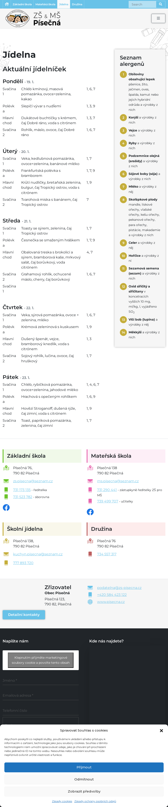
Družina (77, 4)
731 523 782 (22, 497)
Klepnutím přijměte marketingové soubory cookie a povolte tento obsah (41, 660)
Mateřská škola (45, 4)
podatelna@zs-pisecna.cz (119, 588)
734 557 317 (106, 554)
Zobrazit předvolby (84, 791)
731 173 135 (22, 490)
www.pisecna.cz (111, 602)
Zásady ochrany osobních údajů (95, 801)
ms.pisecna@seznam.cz (118, 481)
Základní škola (22, 4)
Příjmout (84, 767)
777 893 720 (23, 563)
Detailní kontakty (24, 615)
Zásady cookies (62, 801)
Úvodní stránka (7, 4)
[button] (161, 730)
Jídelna (63, 4)
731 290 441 (107, 490)
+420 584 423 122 (112, 595)
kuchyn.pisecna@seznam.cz (38, 554)
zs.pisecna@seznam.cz (33, 481)
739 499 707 (107, 501)
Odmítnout (84, 779)
